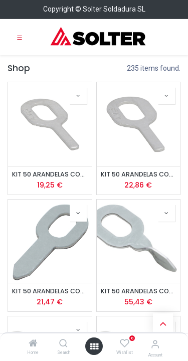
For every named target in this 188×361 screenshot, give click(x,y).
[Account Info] (155, 344)
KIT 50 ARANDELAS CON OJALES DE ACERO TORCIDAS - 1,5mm (138, 291)
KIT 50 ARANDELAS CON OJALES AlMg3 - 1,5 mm (50, 174)
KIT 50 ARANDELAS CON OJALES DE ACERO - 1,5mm (50, 291)
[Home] (33, 344)
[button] (78, 95)
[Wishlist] (124, 343)
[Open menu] (94, 346)
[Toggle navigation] (20, 37)
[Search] (63, 344)
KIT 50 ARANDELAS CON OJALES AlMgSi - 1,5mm (138, 174)
